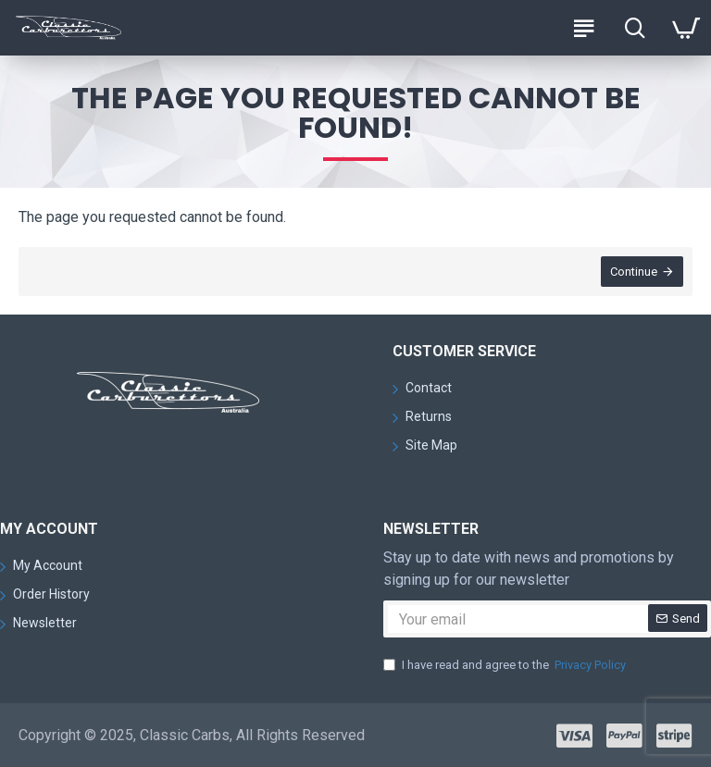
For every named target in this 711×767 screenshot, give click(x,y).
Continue (633, 271)
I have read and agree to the (506, 665)
